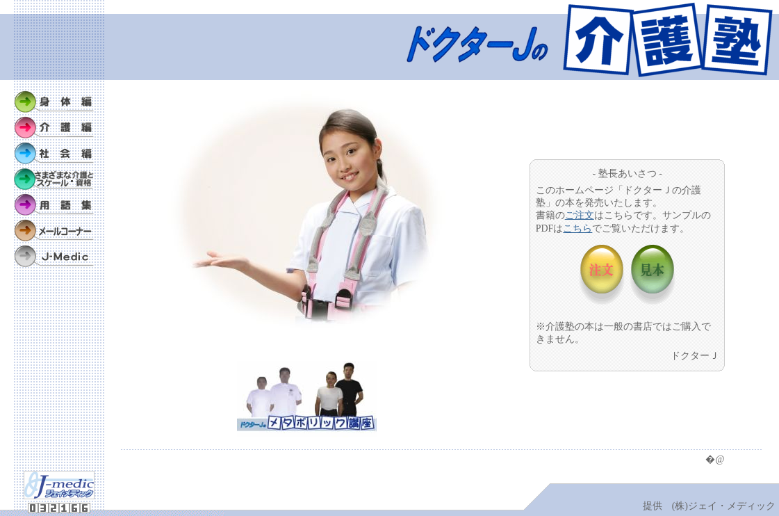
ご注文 (579, 215)
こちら (577, 228)
